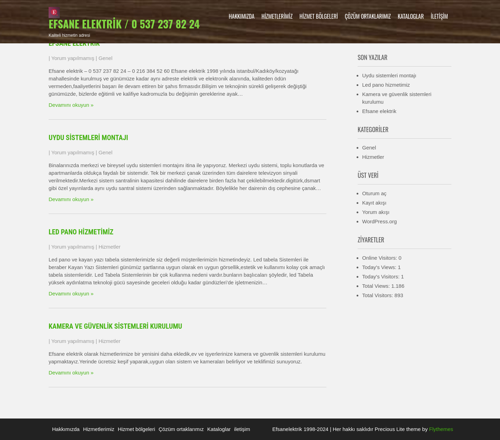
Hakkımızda (242, 16)
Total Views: (376, 286)
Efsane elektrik (74, 43)
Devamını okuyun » (71, 105)
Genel (105, 58)
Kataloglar (411, 16)
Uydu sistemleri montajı (88, 137)
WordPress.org (379, 221)
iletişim (439, 16)
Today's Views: (380, 267)
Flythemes (440, 429)
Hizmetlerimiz (277, 16)
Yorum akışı (376, 212)
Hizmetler (109, 247)
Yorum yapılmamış (72, 58)
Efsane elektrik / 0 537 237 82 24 (124, 24)
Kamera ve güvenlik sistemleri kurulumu (115, 326)
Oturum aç (374, 193)
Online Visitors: (380, 258)
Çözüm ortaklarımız (368, 16)
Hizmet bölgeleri (319, 16)
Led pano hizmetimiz (81, 232)
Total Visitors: (378, 295)
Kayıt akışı (374, 203)
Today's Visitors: (381, 276)
